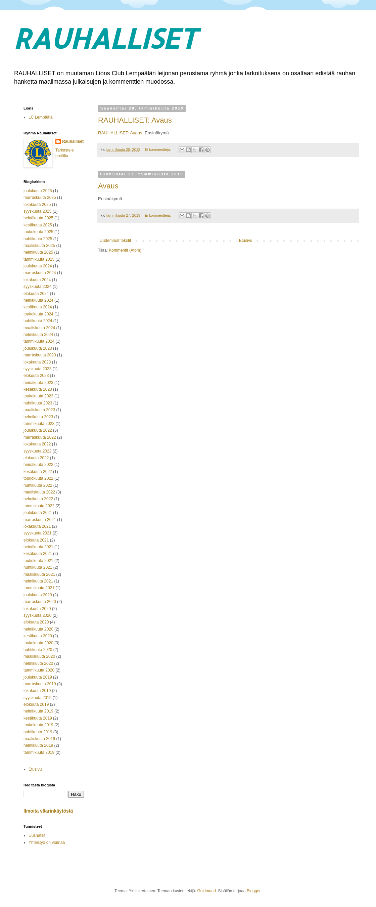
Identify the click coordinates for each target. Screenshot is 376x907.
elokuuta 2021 (36, 540)
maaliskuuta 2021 (39, 574)
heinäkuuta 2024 (38, 300)
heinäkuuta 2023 (38, 382)
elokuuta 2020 (36, 622)
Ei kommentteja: (158, 149)
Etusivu (245, 240)
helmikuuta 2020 (38, 663)
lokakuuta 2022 (37, 444)
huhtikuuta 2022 (37, 485)
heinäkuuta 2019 (38, 711)
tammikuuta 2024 (38, 341)
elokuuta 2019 (36, 704)
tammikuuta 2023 (38, 423)
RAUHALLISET (105, 38)
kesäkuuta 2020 (37, 636)
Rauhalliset (73, 141)
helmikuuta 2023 (38, 417)
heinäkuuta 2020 (38, 629)
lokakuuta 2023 (37, 362)
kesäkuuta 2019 (37, 718)
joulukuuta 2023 (37, 348)
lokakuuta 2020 (37, 608)
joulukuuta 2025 (37, 190)
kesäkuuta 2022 (37, 471)
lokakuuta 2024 (37, 279)
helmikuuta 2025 (38, 252)
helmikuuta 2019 (38, 745)
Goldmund (206, 891)
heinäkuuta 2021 (38, 547)
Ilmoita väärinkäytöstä (48, 811)
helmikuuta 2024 (38, 334)
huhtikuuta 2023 (37, 403)
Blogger (254, 891)
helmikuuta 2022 (38, 498)
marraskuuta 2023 (39, 355)
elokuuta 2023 (36, 375)
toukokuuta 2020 (38, 643)
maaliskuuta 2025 (39, 245)
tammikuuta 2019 (38, 752)
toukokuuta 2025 (38, 231)
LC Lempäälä (40, 117)
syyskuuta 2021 (37, 533)
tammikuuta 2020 (38, 670)
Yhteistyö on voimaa (47, 842)
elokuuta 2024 (36, 293)
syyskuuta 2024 (37, 286)
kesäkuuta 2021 (37, 553)
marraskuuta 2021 (39, 519)
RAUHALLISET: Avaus (135, 120)
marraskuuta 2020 (39, 601)
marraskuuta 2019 (39, 684)
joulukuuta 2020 (37, 595)
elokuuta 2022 (36, 458)
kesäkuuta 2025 (37, 225)
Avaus (108, 186)
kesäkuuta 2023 (37, 389)
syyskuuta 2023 (37, 368)
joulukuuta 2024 (37, 266)
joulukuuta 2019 (37, 677)
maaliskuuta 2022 (39, 492)
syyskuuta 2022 (37, 451)
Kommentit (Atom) (125, 250)
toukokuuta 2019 (38, 725)
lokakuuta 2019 (37, 690)
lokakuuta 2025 (37, 204)
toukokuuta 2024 (38, 314)
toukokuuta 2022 (38, 478)
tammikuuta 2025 (38, 259)
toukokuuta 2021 (38, 560)
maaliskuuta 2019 (39, 738)
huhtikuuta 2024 (37, 320)
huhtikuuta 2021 (37, 567)
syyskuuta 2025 (37, 211)
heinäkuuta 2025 (38, 218)
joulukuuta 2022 (37, 430)
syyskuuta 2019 (37, 697)
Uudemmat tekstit (115, 240)
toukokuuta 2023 (38, 396)
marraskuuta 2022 (39, 437)
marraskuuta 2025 (39, 197)
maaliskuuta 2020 (39, 656)
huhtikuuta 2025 (37, 238)
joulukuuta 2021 (37, 512)
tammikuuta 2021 (38, 588)
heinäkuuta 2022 (38, 464)
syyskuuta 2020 (37, 615)
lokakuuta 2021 (37, 526)
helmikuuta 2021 (38, 581)
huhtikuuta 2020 (37, 649)
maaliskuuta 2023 (39, 409)
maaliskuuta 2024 (39, 328)
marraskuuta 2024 (39, 272)
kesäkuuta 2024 (37, 307)
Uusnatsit (37, 835)
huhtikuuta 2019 (37, 732)
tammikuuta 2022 (38, 506)
